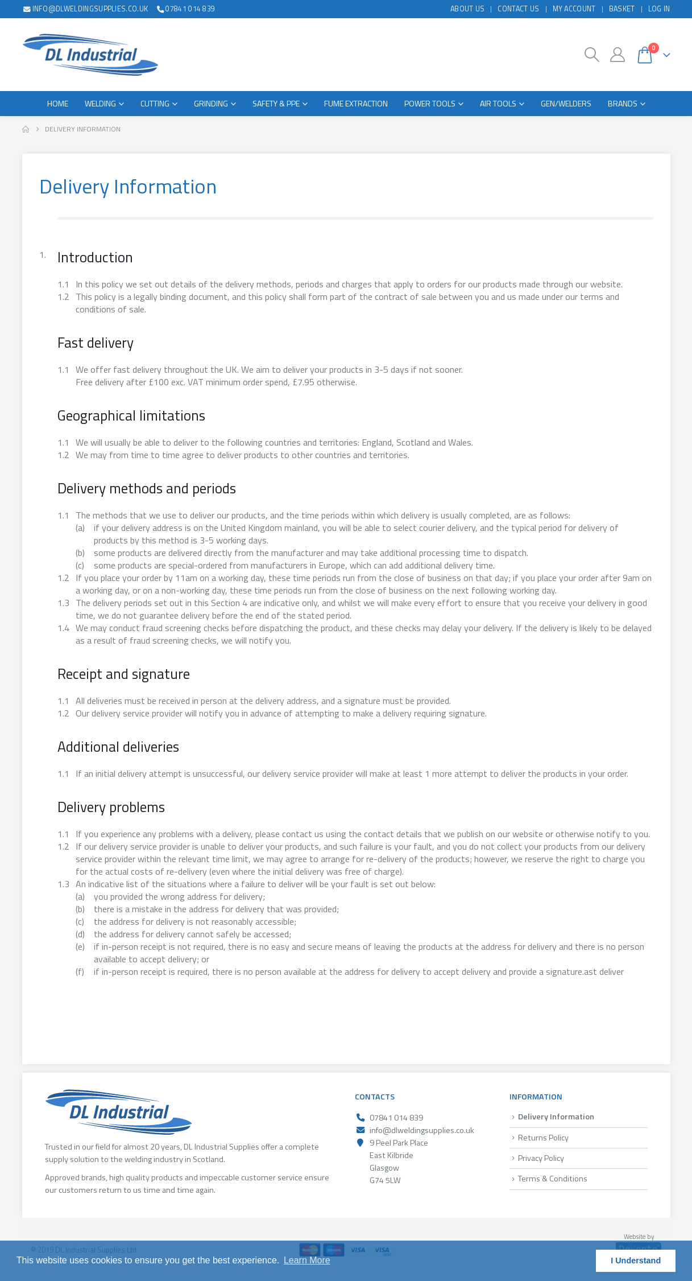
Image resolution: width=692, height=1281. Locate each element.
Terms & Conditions (552, 1178)
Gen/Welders (566, 103)
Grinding (211, 103)
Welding (100, 103)
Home (57, 103)
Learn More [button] (307, 1260)
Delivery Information (556, 1116)
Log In (659, 8)
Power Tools (429, 103)
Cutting (154, 103)
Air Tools (498, 103)
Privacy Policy (541, 1158)
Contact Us (518, 8)
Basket (622, 8)
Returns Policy (543, 1137)
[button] (591, 54)
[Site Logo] (90, 55)
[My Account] (617, 54)
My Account (574, 8)
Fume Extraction (356, 103)
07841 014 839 (185, 8)
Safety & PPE (276, 103)
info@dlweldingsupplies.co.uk (85, 8)
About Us (467, 8)
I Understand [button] (636, 1260)
